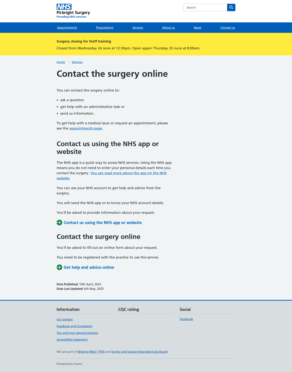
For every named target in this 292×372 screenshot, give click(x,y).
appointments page (85, 128)
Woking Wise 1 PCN (91, 352)
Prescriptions (104, 27)
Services (137, 27)
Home (61, 62)
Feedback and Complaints (74, 326)
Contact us (227, 27)
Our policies (65, 319)
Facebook (186, 319)
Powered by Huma (69, 364)
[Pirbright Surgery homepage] (73, 11)
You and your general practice (77, 333)
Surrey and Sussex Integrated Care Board (140, 352)
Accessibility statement (72, 339)
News (197, 27)
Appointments (67, 27)
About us (168, 27)
